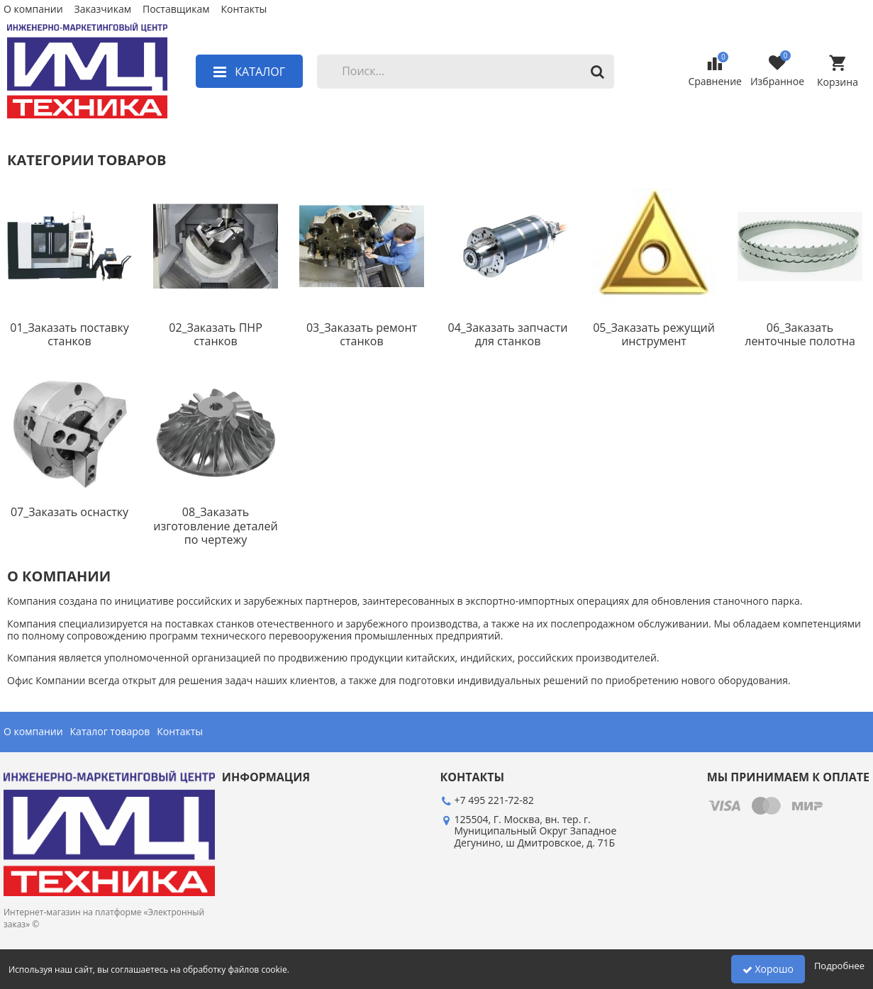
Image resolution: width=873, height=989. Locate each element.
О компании (33, 10)
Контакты (244, 10)
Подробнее (839, 965)
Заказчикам (102, 10)
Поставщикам (176, 10)
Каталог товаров (110, 732)
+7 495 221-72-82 (494, 800)
